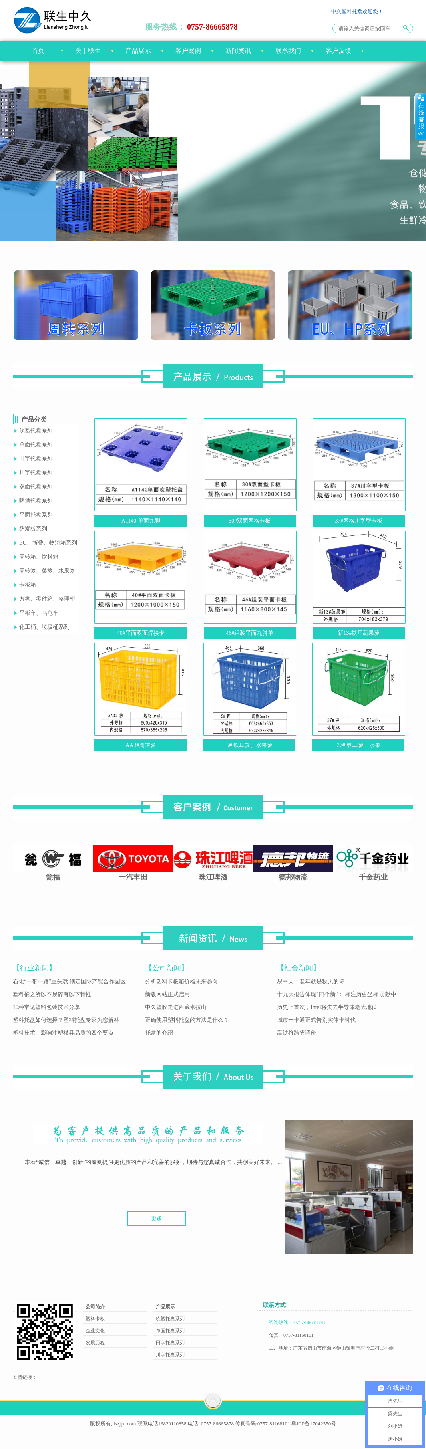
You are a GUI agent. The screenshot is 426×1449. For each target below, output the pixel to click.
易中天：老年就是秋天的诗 (310, 982)
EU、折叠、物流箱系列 (48, 543)
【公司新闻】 (166, 968)
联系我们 (288, 50)
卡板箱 (27, 585)
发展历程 (95, 1343)
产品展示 (138, 50)
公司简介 (95, 1307)
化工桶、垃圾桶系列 (44, 627)
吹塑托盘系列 (36, 431)
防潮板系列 (33, 529)
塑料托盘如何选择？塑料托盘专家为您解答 (66, 1020)
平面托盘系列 (36, 515)
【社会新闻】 (298, 968)
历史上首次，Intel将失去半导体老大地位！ (330, 1007)
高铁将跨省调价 (296, 1033)
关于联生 (88, 50)
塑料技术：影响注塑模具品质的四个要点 (63, 1033)
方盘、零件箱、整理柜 (47, 599)
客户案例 (188, 50)
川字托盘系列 (36, 473)
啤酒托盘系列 (36, 501)
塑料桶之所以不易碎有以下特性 (52, 994)
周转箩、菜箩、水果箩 (47, 571)
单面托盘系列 (36, 445)
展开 (420, 115)
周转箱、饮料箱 (38, 557)
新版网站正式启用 (167, 994)
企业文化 (95, 1331)
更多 (156, 1218)
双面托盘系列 (36, 487)
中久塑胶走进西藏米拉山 (176, 1007)
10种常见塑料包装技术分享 (46, 1007)
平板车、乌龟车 (38, 613)
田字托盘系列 (36, 459)
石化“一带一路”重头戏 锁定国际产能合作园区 (69, 982)
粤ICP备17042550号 (313, 1424)
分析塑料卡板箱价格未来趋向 (181, 982)
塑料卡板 (95, 1319)
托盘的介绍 (159, 1033)
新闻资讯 (238, 50)
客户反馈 (338, 50)
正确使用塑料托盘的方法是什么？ (187, 1020)
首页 (38, 50)
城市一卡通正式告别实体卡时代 (316, 1020)
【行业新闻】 (34, 968)
